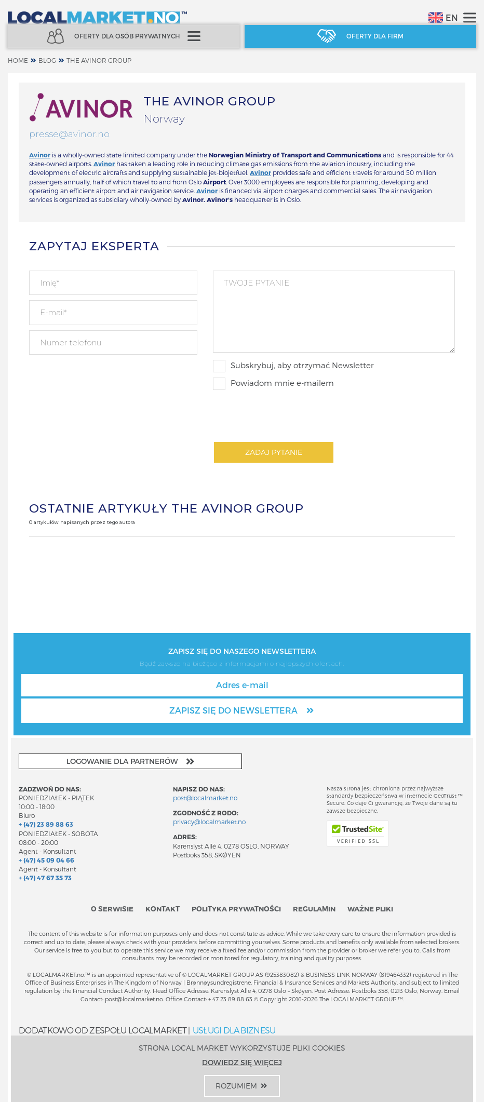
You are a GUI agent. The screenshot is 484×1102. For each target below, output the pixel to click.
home (18, 60)
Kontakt (162, 909)
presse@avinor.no (69, 134)
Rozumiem (242, 1085)
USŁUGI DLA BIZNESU (234, 1030)
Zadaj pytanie (273, 452)
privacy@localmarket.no (209, 821)
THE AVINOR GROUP (98, 60)
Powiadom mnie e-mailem (273, 384)
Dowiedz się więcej (242, 1062)
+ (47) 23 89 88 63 (46, 824)
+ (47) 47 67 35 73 (45, 877)
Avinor (260, 172)
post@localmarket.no (205, 797)
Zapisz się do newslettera (242, 710)
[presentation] (292, 415)
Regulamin (314, 909)
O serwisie (112, 909)
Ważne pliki (370, 909)
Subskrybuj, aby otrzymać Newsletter (293, 366)
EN (443, 17)
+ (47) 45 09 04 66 (46, 860)
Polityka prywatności (236, 909)
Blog (47, 60)
